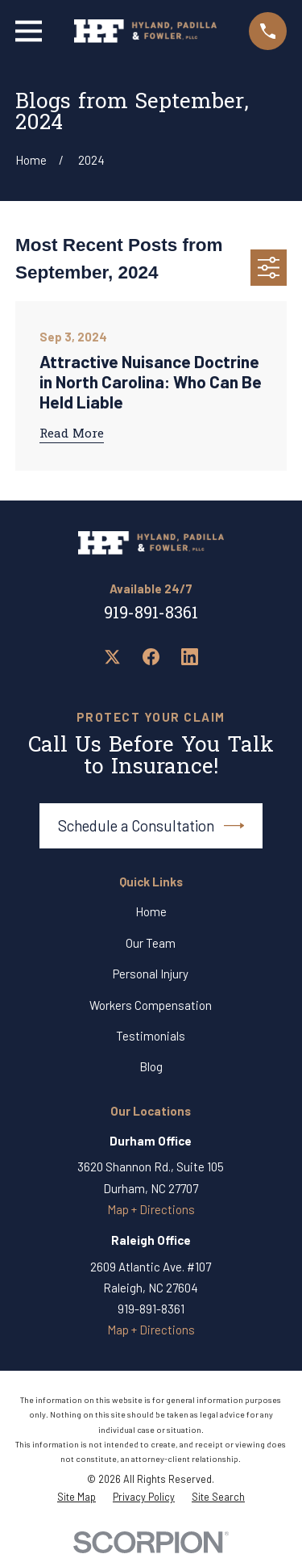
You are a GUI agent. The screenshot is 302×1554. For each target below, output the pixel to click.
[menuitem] (76, 1497)
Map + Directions (151, 1209)
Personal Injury (150, 973)
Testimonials (150, 1035)
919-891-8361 (151, 614)
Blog (151, 1066)
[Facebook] (151, 656)
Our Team (151, 943)
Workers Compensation (150, 1005)
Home (151, 911)
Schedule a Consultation (151, 825)
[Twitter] (112, 656)
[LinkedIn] (189, 656)
